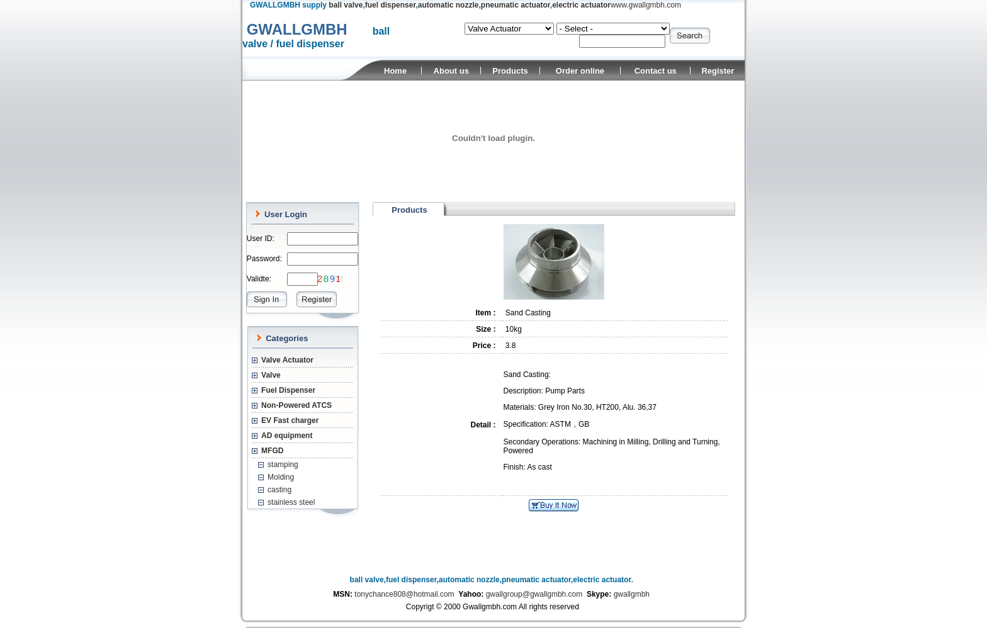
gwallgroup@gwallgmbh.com (534, 594)
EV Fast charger (290, 420)
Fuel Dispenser (288, 390)
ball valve (346, 5)
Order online (580, 71)
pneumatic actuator (515, 5)
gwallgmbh (632, 594)
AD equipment (286, 435)
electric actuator (581, 5)
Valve (271, 375)
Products (509, 71)
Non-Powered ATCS (296, 405)
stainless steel (291, 502)
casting (279, 489)
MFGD (272, 450)
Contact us (655, 71)
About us (451, 71)
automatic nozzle (448, 5)
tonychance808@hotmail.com (404, 594)
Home (395, 71)
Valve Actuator (287, 360)
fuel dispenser (390, 5)
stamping (283, 464)
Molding (281, 477)
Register (717, 71)
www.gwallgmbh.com (646, 5)
